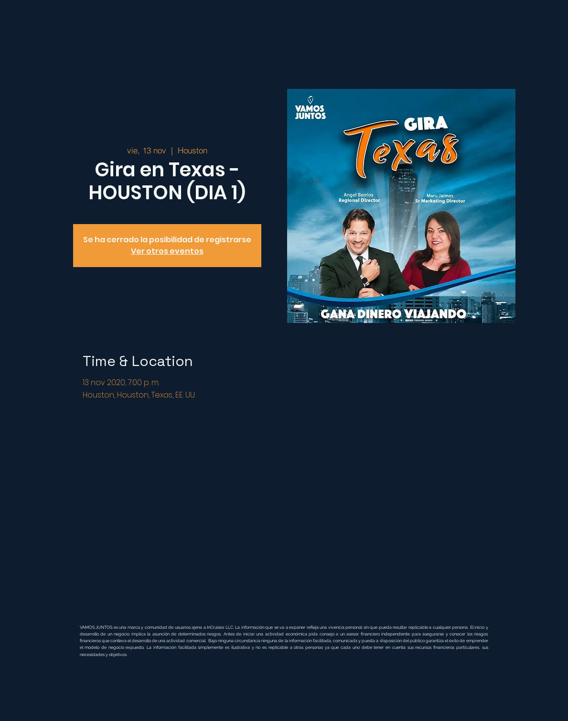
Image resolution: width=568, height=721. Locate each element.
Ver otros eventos (167, 251)
